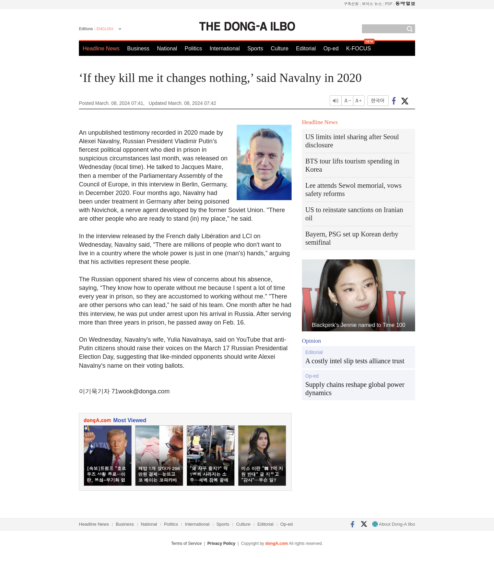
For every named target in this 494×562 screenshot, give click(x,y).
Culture (280, 48)
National (167, 48)
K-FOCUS (358, 48)
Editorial (306, 48)
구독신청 (351, 3)
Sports (255, 48)
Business (138, 48)
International (225, 48)
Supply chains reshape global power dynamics (354, 388)
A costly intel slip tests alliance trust (354, 361)
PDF (388, 3)
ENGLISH (105, 29)
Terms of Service (186, 543)
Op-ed (331, 48)
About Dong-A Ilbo (393, 524)
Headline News (101, 48)
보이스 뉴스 (372, 3)
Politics (193, 48)
